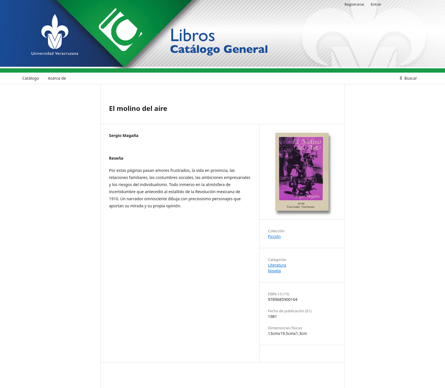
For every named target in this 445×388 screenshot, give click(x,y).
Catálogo (30, 78)
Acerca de (57, 78)
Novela (274, 270)
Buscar (410, 78)
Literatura (277, 265)
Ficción (274, 236)
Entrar (376, 4)
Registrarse (354, 4)
